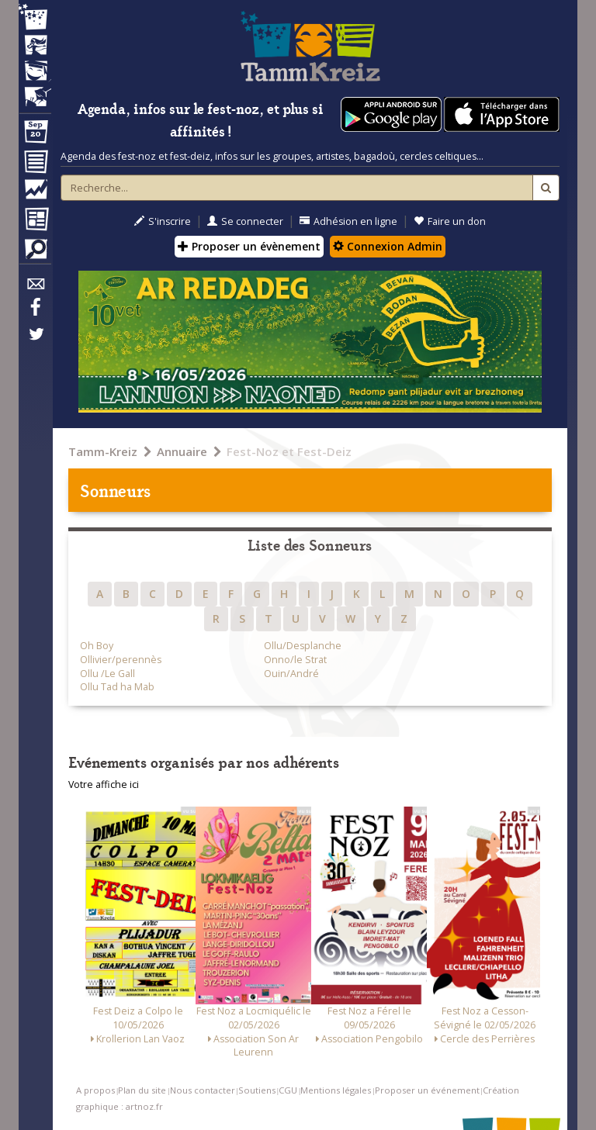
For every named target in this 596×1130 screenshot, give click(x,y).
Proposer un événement (427, 1090)
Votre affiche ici (103, 784)
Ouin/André (291, 673)
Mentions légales (335, 1090)
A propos (95, 1090)
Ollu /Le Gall (107, 673)
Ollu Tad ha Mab (117, 686)
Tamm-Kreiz (102, 451)
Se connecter (245, 221)
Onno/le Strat (295, 659)
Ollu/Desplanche (302, 645)
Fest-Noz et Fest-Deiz (289, 451)
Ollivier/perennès (120, 659)
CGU (288, 1090)
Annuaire (182, 451)
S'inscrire (162, 221)
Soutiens (256, 1090)
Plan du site (142, 1090)
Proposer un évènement (249, 246)
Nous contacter (202, 1090)
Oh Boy (96, 645)
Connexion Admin (387, 246)
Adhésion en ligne (348, 221)
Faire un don (450, 221)
